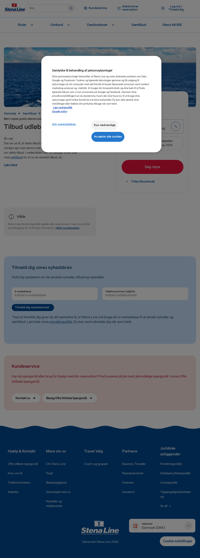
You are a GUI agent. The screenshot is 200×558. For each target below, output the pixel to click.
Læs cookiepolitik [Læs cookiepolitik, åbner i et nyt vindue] (62, 107)
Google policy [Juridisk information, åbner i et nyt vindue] (59, 111)
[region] (101, 104)
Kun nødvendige (104, 125)
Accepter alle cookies (108, 136)
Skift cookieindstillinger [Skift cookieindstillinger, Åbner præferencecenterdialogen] (64, 124)
